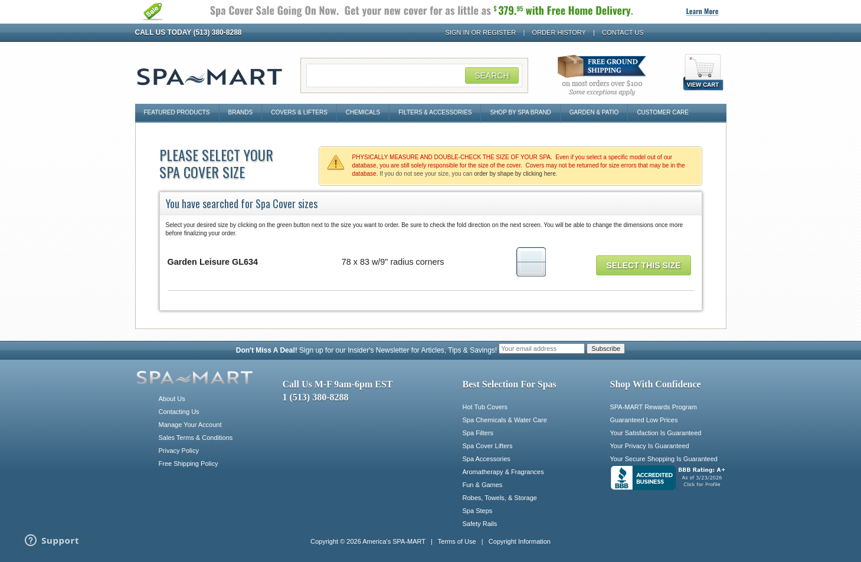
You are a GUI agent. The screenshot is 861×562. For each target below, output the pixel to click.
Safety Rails (480, 523)
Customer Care (663, 112)
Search (491, 75)
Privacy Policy (179, 450)
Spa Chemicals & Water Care (505, 419)
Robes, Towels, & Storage (500, 497)
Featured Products (177, 112)
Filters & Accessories (435, 112)
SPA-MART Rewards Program (653, 406)
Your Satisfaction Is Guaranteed (656, 432)
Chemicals (363, 112)
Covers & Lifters (299, 112)
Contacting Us (179, 411)
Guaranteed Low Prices (644, 419)
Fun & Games (483, 484)
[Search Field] (414, 75)
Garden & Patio (594, 112)
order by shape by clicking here (514, 173)
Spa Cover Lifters (488, 445)
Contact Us (623, 32)
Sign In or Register (481, 32)
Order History (559, 32)
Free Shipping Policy (188, 463)
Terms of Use (457, 541)
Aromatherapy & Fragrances (503, 471)
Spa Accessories (486, 458)
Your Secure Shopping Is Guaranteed (664, 458)
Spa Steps (478, 510)
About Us (172, 398)
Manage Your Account (190, 424)
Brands (240, 112)
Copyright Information (520, 541)
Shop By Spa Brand (520, 112)
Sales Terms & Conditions (196, 437)
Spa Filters (478, 432)
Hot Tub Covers (485, 406)
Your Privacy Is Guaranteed (649, 445)
